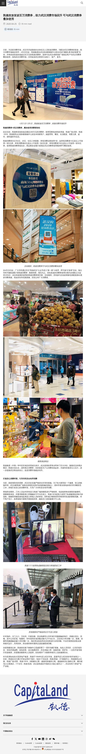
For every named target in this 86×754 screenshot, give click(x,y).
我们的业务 (7, 723)
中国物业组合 (8, 731)
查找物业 (19, 743)
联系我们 (65, 743)
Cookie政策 (38, 743)
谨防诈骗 (56, 743)
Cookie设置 (28, 743)
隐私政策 (48, 743)
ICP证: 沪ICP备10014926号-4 (31, 749)
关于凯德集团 (8, 715)
